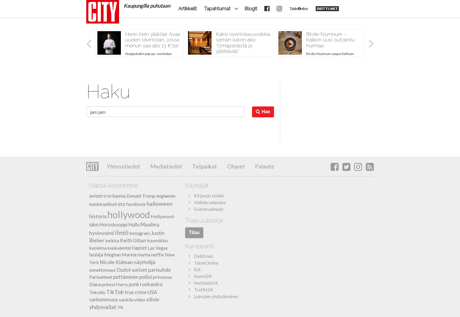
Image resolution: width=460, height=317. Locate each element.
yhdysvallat (102, 307)
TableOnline (206, 263)
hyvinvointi (101, 233)
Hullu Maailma (143, 225)
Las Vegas (158, 248)
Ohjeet (235, 166)
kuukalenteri (120, 248)
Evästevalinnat (208, 209)
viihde (152, 299)
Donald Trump (140, 195)
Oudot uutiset (131, 270)
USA (152, 292)
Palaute (264, 166)
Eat (197, 269)
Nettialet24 (206, 283)
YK (120, 307)
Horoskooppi (113, 225)
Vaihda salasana (210, 202)
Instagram (139, 233)
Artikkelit (187, 8)
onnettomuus (102, 270)
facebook (136, 204)
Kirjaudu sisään (209, 195)
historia (97, 216)
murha (144, 254)
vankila (126, 299)
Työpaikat (204, 166)
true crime (136, 292)
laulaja (96, 255)
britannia (116, 195)
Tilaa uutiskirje (204, 220)
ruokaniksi (151, 284)
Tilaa (194, 232)
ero (121, 204)
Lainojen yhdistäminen (216, 296)
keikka (112, 240)
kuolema (97, 248)
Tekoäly (97, 292)
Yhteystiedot (123, 166)
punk (134, 284)
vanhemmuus (103, 300)
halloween (159, 203)
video (139, 299)
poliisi (145, 277)
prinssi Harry (115, 284)
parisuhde (159, 269)
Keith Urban (133, 240)
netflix (157, 254)
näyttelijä (144, 262)
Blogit (250, 8)
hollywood (128, 214)
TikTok (115, 291)
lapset (140, 248)
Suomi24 (203, 276)
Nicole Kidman (116, 262)
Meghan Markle (120, 254)
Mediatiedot (165, 166)
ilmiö (121, 232)
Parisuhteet (100, 277)
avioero (97, 196)
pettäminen (125, 277)
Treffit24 (203, 289)
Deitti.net (203, 256)
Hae (263, 111)
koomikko (157, 240)
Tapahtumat (217, 8)
